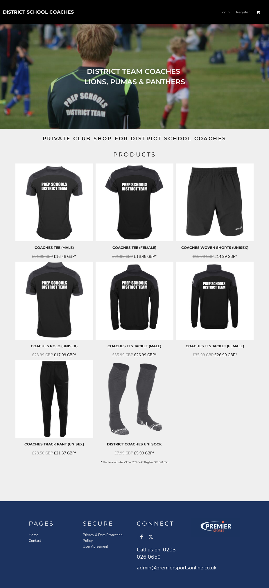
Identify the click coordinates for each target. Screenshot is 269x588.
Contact (35, 540)
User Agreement (95, 546)
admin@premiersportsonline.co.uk (176, 567)
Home (33, 535)
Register (243, 12)
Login (224, 12)
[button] (258, 12)
